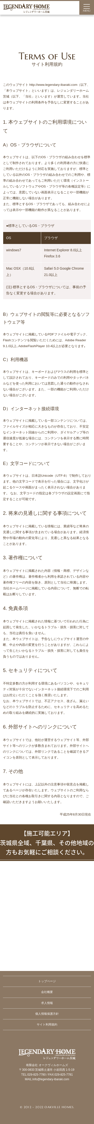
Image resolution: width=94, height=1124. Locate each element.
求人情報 (47, 1003)
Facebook (35, 1096)
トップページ (47, 981)
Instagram (47, 1096)
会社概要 (47, 992)
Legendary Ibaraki (47, 1069)
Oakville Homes (59, 1107)
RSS (59, 1096)
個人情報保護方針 (47, 1013)
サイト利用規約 (47, 1024)
